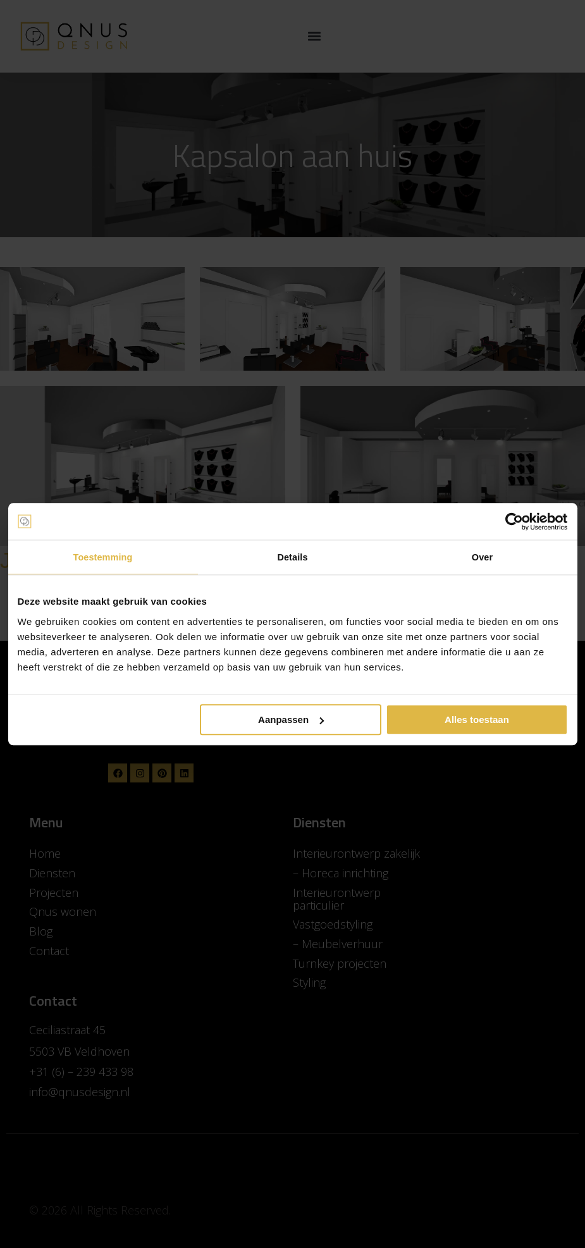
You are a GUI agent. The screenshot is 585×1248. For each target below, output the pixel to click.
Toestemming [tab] (103, 557)
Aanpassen (291, 720)
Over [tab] (482, 557)
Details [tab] (293, 557)
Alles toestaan (477, 720)
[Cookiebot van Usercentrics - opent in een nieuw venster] (512, 521)
